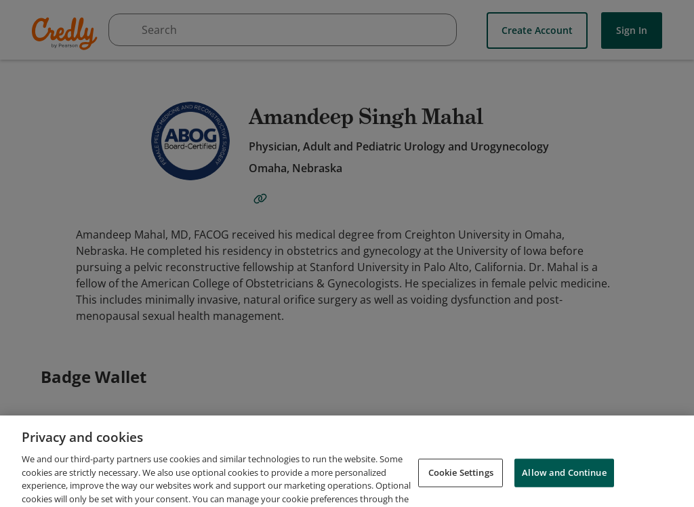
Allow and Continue (564, 482)
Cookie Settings (460, 482)
